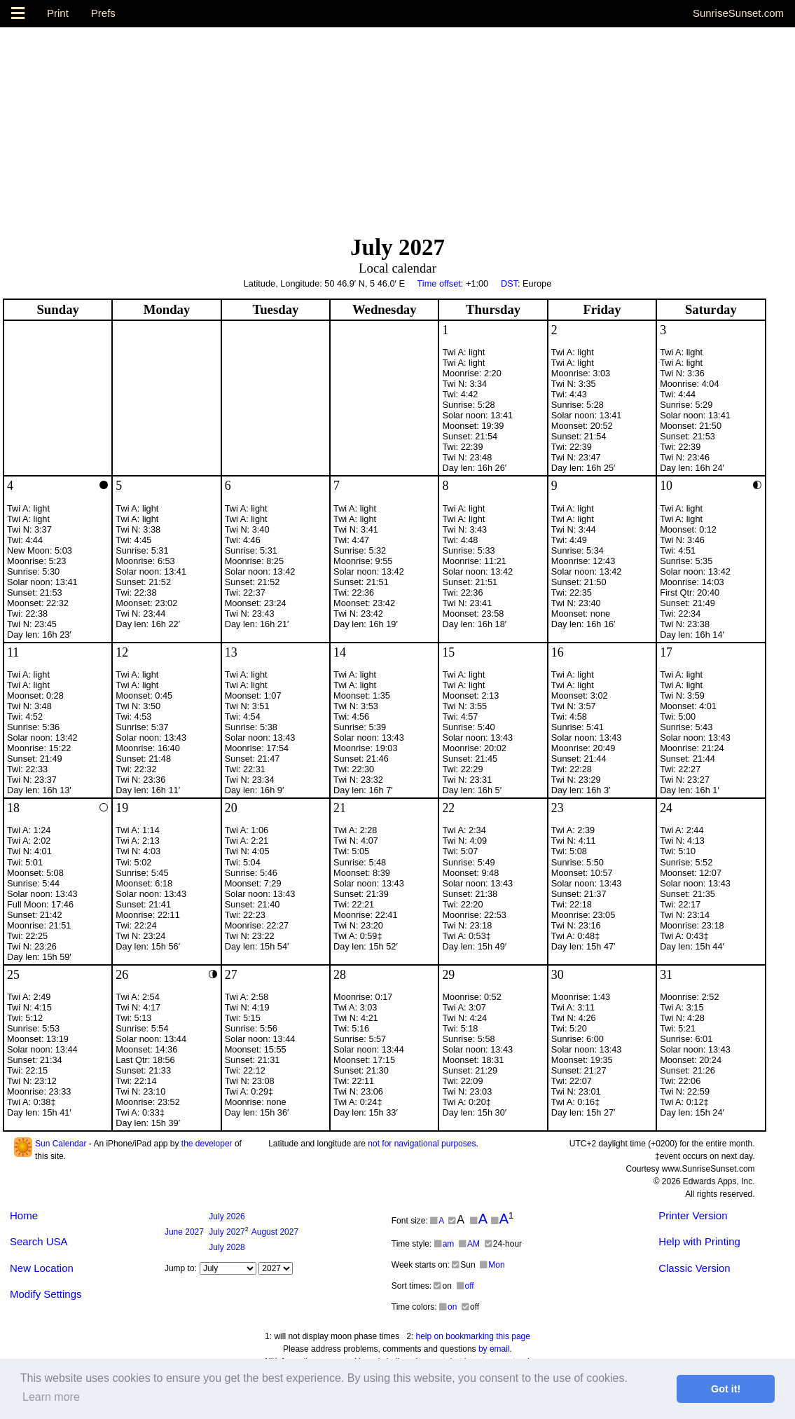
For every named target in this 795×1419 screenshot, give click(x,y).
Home (24, 1215)
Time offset (438, 283)
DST (509, 283)
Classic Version (694, 1268)
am (444, 1244)
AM (469, 1244)
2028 (226, 1247)
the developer (207, 1144)
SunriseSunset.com (738, 13)
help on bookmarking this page (473, 1336)
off (465, 1286)
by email (494, 1349)
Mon (492, 1265)
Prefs (103, 13)
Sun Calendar (60, 1144)
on (448, 1307)
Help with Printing (699, 1241)
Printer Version (692, 1215)
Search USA (39, 1241)
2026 (226, 1216)
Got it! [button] (725, 1388)
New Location (42, 1268)
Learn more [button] (51, 1397)
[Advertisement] (397, 125)
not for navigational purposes (422, 1144)
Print (58, 13)
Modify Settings (46, 1294)
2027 (184, 1232)
